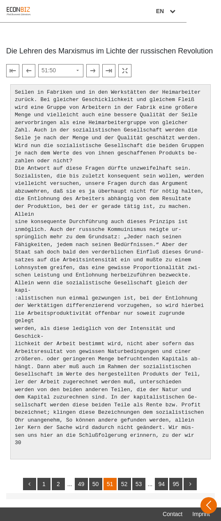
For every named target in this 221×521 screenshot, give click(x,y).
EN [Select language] (201, 11)
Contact (172, 514)
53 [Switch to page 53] (139, 484)
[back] (29, 484)
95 (176, 484)
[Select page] (61, 71)
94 (161, 484)
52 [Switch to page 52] (124, 484)
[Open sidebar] (208, 505)
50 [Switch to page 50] (95, 484)
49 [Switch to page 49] (81, 484)
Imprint (201, 514)
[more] (190, 484)
